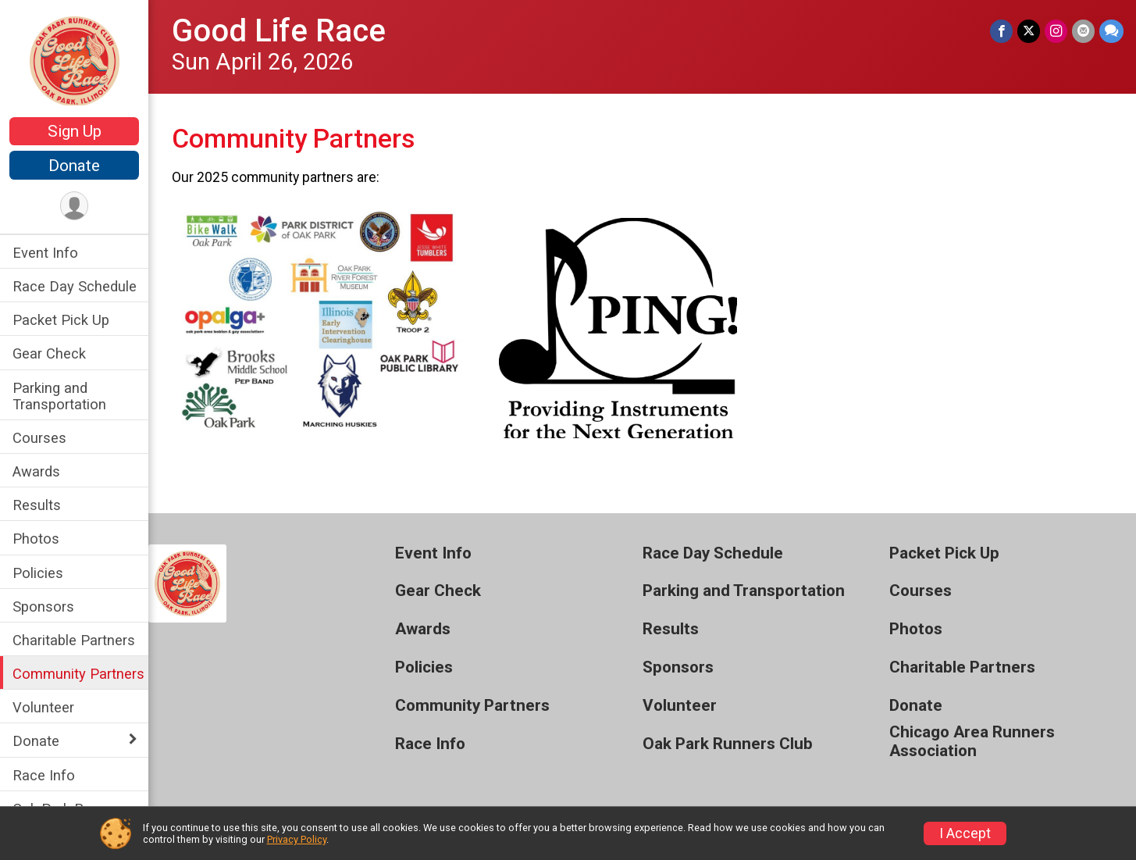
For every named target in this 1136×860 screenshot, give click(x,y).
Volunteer (43, 707)
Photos (35, 538)
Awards (36, 471)
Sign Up (74, 131)
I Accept (965, 833)
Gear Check (49, 353)
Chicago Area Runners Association (972, 741)
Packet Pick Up (60, 320)
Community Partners (78, 674)
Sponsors (43, 606)
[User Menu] (74, 205)
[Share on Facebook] (1001, 31)
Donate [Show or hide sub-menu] (35, 741)
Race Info (43, 775)
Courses (39, 438)
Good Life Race (279, 30)
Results (36, 505)
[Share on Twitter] (1028, 31)
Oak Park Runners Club (728, 744)
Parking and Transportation (59, 396)
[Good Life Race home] (74, 60)
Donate (74, 165)
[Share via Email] (1083, 31)
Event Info (45, 252)
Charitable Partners (73, 640)
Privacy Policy (296, 839)
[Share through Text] (1111, 31)
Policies (37, 573)
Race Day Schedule (74, 286)
